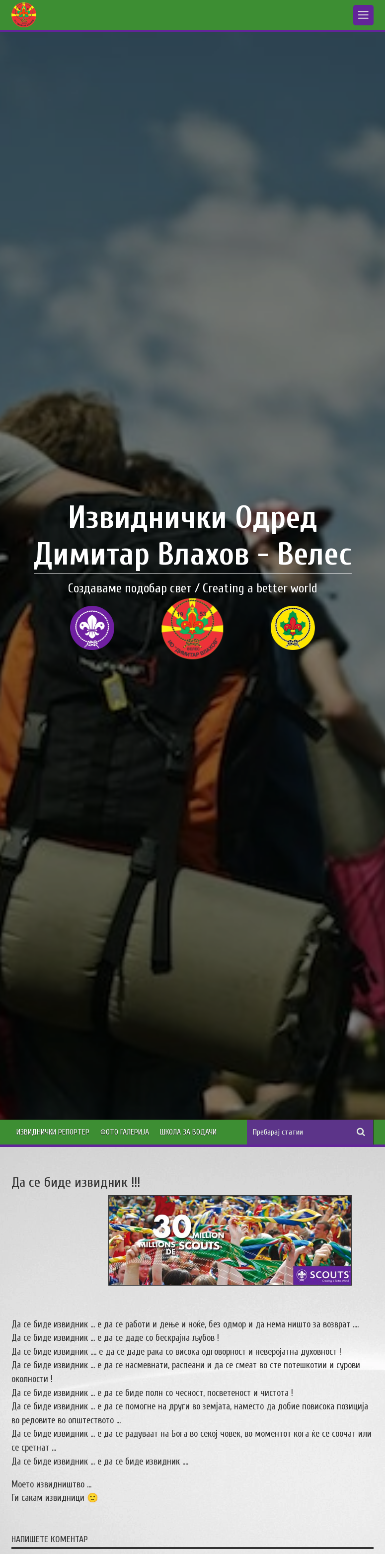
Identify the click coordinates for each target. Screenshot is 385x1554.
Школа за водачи (188, 1132)
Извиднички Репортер (52, 1132)
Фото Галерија (124, 1132)
